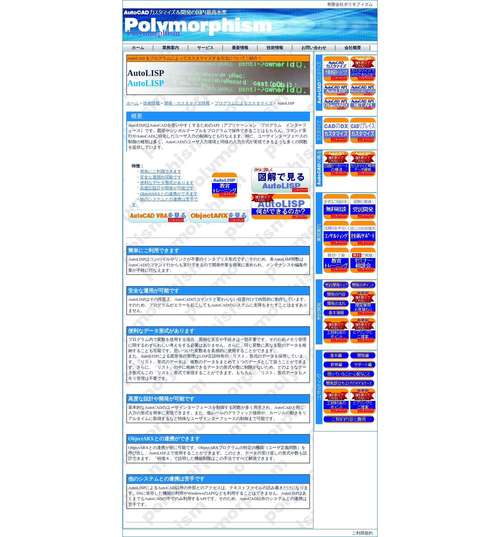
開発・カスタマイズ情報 (187, 103)
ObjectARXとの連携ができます (169, 193)
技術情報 (151, 103)
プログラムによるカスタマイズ (244, 103)
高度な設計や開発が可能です (167, 188)
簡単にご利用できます (160, 171)
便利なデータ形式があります (167, 182)
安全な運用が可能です (160, 177)
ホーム (132, 103)
